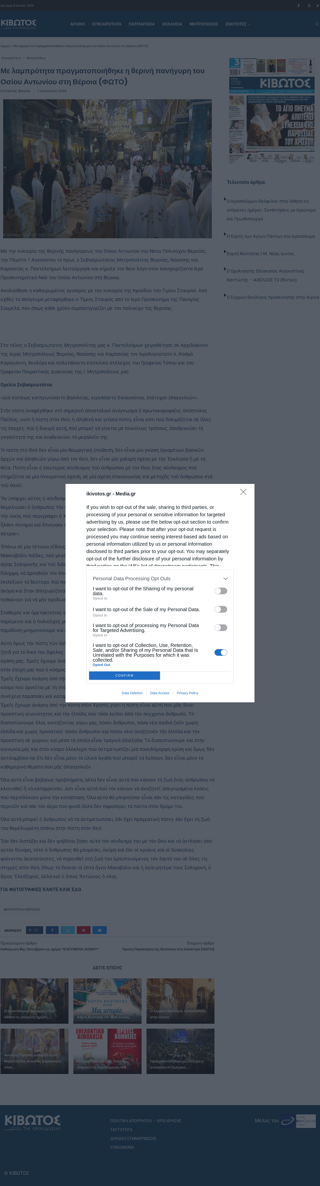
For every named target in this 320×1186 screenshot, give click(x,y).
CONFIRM (124, 675)
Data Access (159, 693)
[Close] (245, 493)
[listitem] (160, 578)
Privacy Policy (187, 693)
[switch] (220, 591)
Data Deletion (132, 693)
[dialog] (160, 593)
